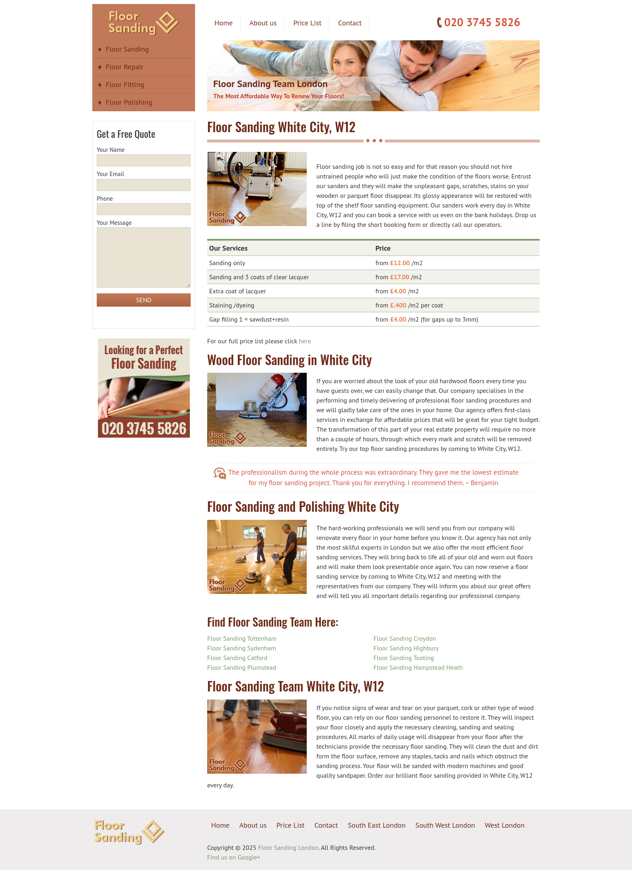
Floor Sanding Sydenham (241, 648)
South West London (445, 825)
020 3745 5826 (482, 22)
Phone (144, 204)
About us (263, 22)
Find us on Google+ (233, 857)
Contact (350, 22)
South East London (377, 825)
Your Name (144, 155)
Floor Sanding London (288, 847)
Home (223, 22)
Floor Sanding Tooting (404, 658)
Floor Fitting (125, 84)
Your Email (144, 179)
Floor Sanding (127, 49)
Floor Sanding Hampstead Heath (418, 667)
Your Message (144, 254)
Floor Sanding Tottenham (241, 638)
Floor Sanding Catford (237, 658)
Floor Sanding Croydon (405, 638)
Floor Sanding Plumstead (241, 667)
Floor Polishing (129, 102)
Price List (307, 22)
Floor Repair (124, 66)
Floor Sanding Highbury (406, 648)
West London (505, 825)
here (305, 341)
